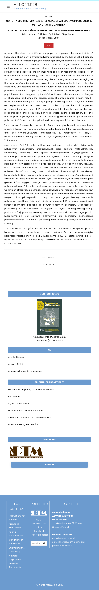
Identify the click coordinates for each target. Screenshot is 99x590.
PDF (48, 45)
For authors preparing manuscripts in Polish (31, 389)
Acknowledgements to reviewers (25, 371)
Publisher (49, 464)
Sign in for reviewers (18, 403)
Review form (14, 396)
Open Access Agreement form (24, 424)
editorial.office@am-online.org (68, 541)
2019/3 (48, 16)
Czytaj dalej (48, 257)
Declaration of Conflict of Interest (25, 410)
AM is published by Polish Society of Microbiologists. (40, 527)
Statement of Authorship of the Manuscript (30, 417)
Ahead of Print (15, 364)
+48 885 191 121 (67, 545)
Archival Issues (16, 357)
